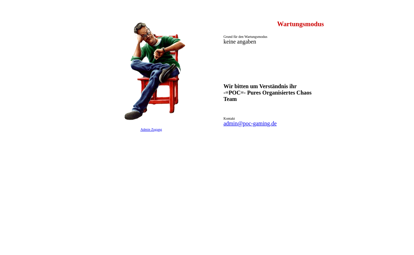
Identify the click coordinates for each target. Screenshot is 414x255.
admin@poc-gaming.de (249, 123)
